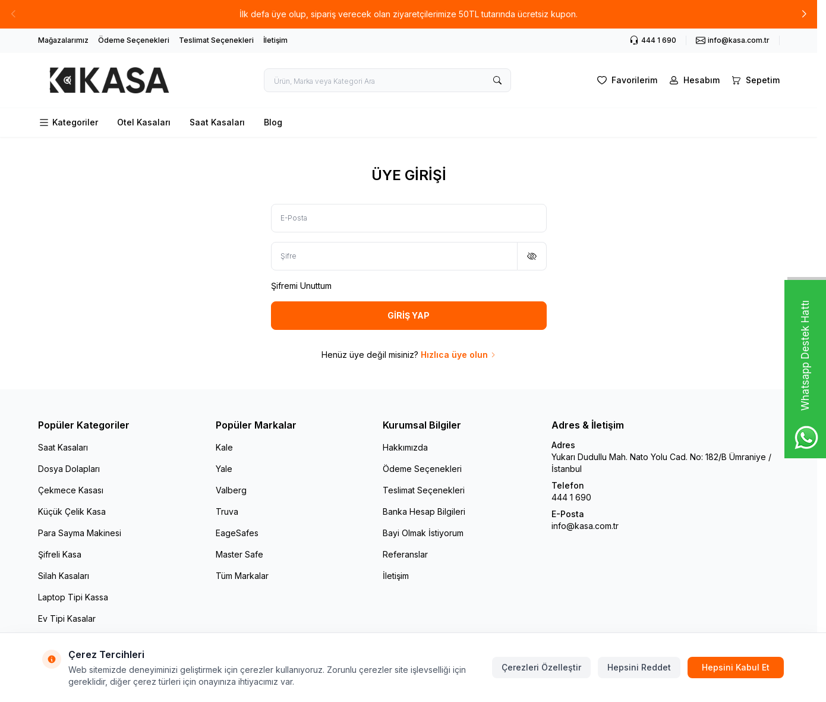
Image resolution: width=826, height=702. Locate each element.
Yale (224, 469)
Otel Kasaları (144, 122)
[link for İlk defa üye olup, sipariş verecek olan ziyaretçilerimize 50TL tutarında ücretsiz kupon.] (408, 14)
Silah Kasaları (63, 576)
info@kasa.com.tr (585, 526)
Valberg (231, 490)
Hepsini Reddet (639, 667)
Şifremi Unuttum (301, 286)
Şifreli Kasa (59, 554)
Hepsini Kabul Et (736, 667)
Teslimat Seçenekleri (216, 40)
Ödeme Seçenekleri (133, 40)
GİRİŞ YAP (408, 315)
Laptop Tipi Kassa (73, 597)
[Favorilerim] (626, 80)
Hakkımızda (405, 447)
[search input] (387, 80)
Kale (224, 447)
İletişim (275, 40)
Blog (273, 122)
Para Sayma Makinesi (79, 533)
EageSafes (237, 533)
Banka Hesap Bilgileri (424, 511)
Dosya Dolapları (69, 469)
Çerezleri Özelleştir (541, 667)
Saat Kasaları (217, 122)
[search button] (497, 80)
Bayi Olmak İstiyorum (423, 533)
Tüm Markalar (242, 576)
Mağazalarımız (63, 40)
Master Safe (239, 554)
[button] (804, 14)
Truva (227, 511)
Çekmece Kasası (70, 490)
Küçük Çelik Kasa (72, 511)
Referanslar (405, 554)
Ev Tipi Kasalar (67, 618)
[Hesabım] (693, 80)
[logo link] (109, 80)
